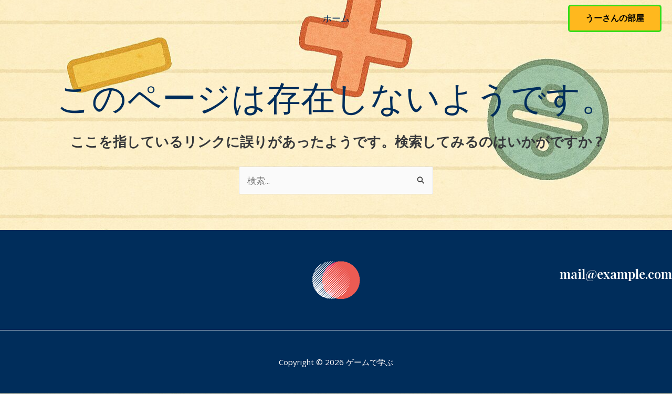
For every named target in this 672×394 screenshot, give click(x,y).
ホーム (336, 18)
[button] (615, 18)
